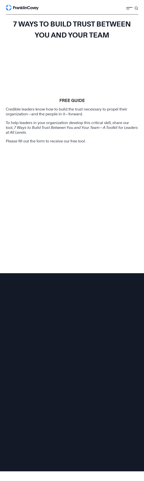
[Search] (136, 6)
